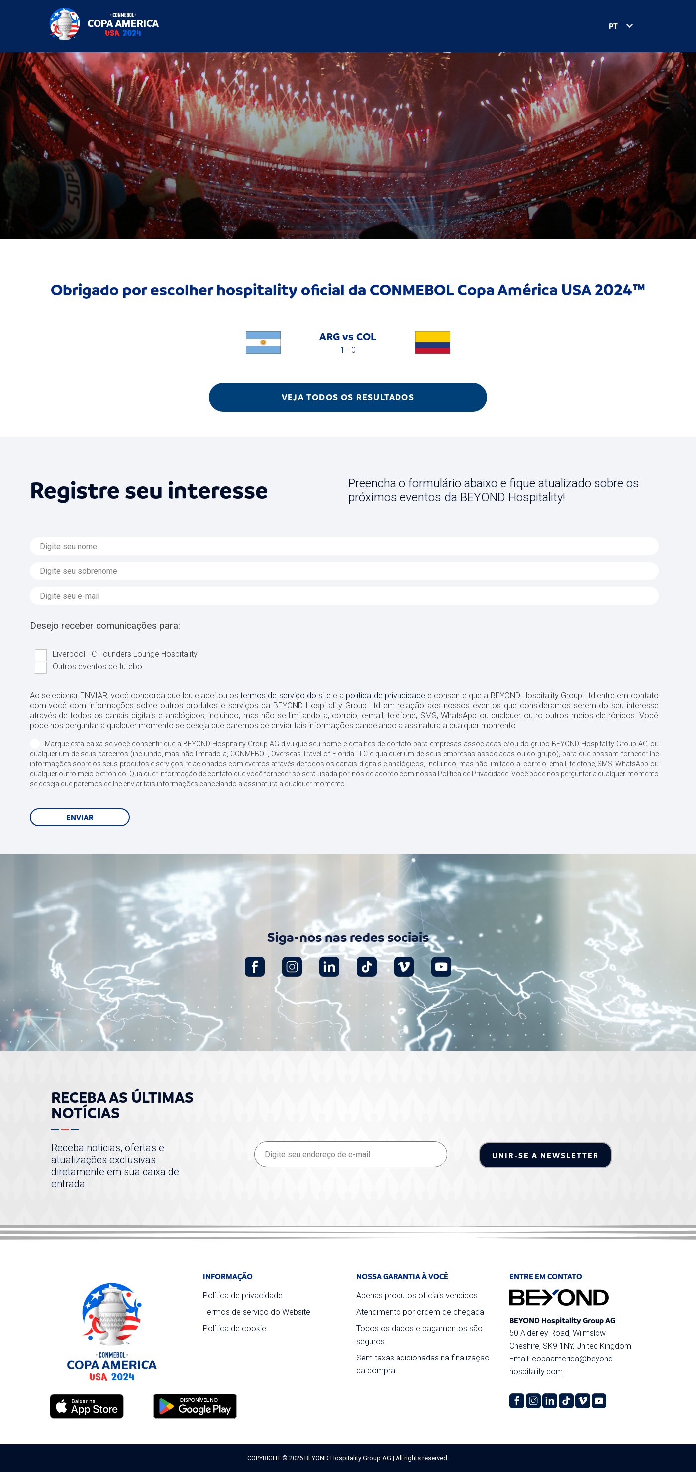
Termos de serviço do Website (256, 1312)
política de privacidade (385, 695)
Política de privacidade (243, 1295)
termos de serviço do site (285, 695)
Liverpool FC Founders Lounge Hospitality (125, 654)
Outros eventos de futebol (98, 666)
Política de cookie (234, 1328)
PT (602, 27)
